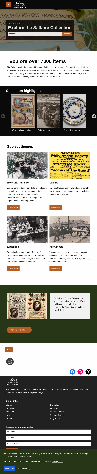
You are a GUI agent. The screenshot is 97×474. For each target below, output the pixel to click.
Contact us (10, 408)
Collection (54, 405)
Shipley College (36, 392)
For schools (55, 408)
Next (9, 349)
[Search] (35, 34)
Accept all (9, 469)
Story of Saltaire (57, 415)
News (8, 415)
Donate (9, 418)
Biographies (55, 418)
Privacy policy (58, 462)
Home (10, 23)
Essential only (24, 469)
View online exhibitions (19, 330)
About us (10, 412)
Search (67, 34)
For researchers (57, 412)
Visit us (9, 405)
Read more (13, 208)
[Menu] (8, 4)
